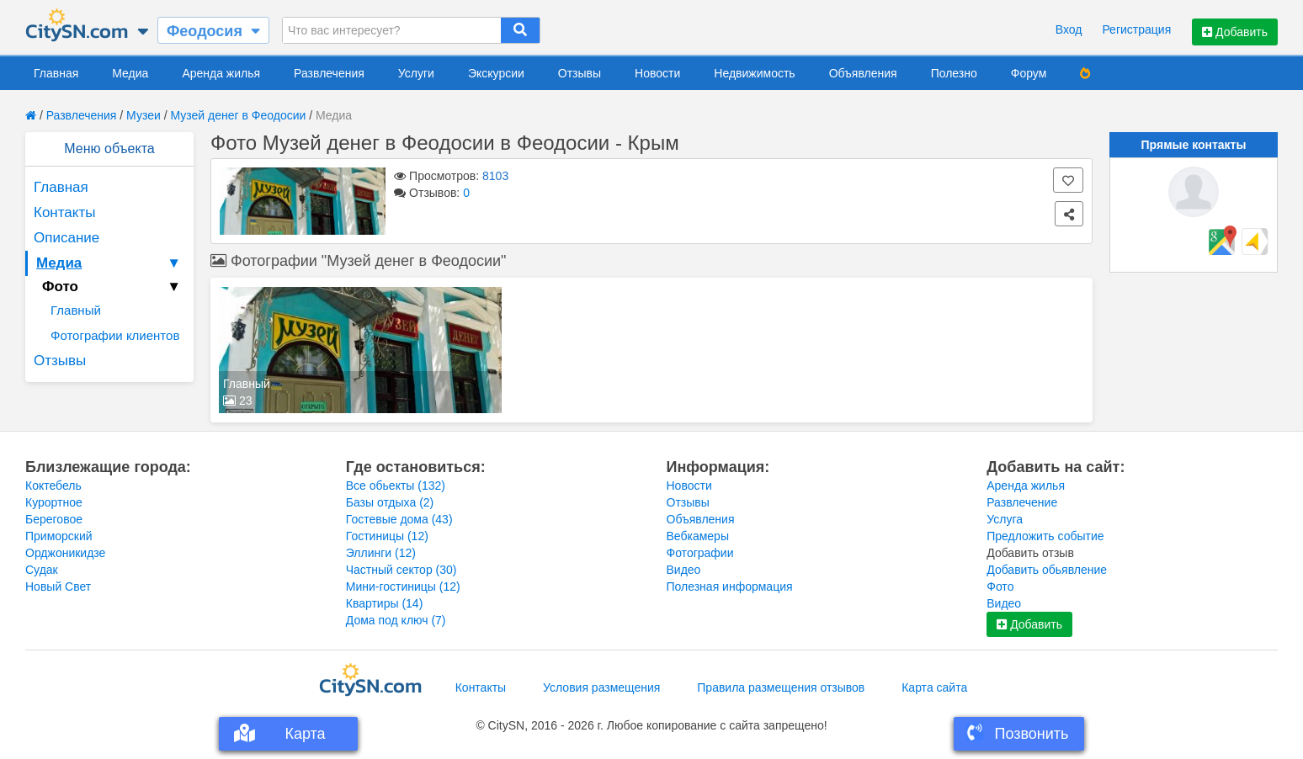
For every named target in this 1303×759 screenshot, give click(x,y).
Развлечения (329, 73)
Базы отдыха (390, 502)
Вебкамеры (698, 536)
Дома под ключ (396, 620)
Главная (56, 73)
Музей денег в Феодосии (238, 115)
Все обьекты (395, 485)
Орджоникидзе (65, 553)
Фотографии (700, 553)
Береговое (53, 519)
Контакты (64, 212)
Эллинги (381, 553)
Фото (1000, 586)
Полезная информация (730, 586)
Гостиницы (387, 536)
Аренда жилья (221, 73)
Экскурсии (496, 73)
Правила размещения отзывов (780, 687)
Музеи (143, 115)
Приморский (59, 536)
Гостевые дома (399, 519)
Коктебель (53, 485)
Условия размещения (601, 687)
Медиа (130, 73)
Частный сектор (401, 569)
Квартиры (384, 603)
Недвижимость (754, 73)
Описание (66, 238)
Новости (657, 73)
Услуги (416, 73)
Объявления (863, 73)
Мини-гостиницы (403, 586)
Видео (684, 569)
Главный (76, 310)
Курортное (53, 502)
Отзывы (579, 73)
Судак (41, 569)
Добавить (1235, 32)
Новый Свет (58, 586)
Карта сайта (934, 687)
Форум (1029, 73)
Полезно (954, 73)
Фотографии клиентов (115, 335)
